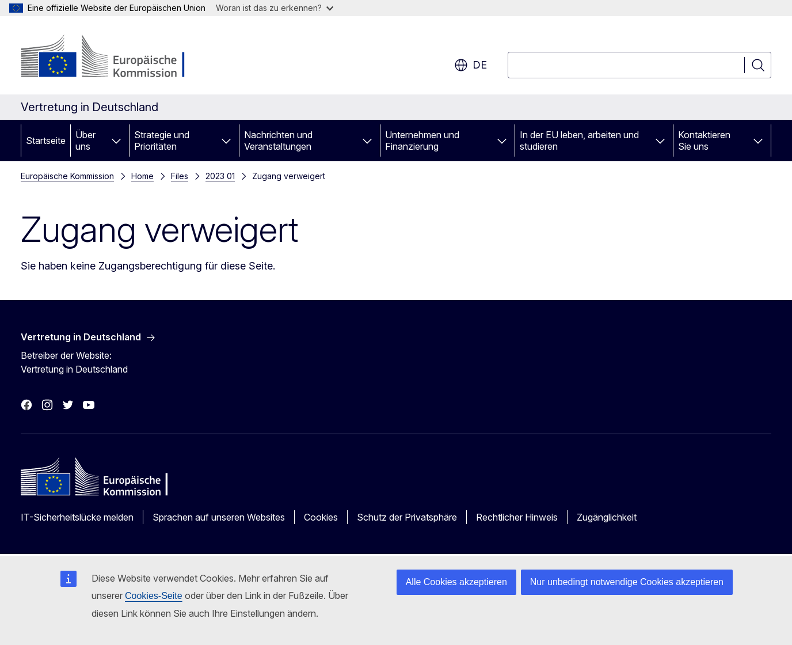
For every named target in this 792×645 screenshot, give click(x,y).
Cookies (321, 517)
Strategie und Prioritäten (161, 140)
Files (179, 176)
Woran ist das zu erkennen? (274, 8)
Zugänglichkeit (607, 517)
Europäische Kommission (67, 176)
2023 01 (220, 176)
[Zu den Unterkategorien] (116, 140)
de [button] (470, 65)
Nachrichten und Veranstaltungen (278, 140)
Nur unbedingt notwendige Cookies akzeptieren (627, 582)
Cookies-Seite (153, 596)
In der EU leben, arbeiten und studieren (579, 140)
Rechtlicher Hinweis (517, 517)
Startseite (46, 140)
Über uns (85, 140)
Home (142, 176)
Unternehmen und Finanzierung (422, 140)
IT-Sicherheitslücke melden (77, 517)
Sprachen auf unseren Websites (219, 517)
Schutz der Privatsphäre (407, 517)
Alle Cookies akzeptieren (456, 582)
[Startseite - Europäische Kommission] (114, 58)
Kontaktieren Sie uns (704, 140)
